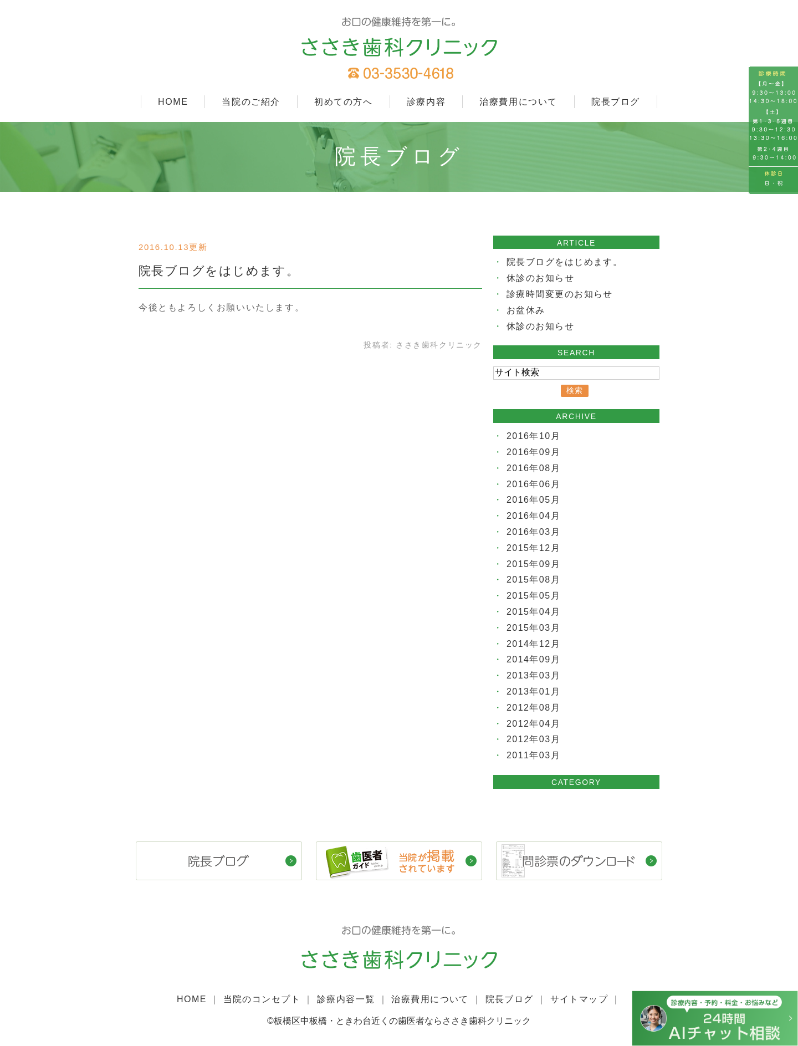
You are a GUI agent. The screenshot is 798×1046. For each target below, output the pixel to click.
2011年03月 (534, 755)
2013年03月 (534, 675)
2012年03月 (534, 739)
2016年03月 (534, 532)
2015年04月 (534, 611)
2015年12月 (534, 548)
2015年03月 (534, 627)
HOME (173, 101)
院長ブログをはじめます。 (219, 271)
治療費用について (518, 101)
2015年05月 (534, 595)
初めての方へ (343, 101)
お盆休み (526, 310)
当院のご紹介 (251, 101)
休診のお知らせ (541, 278)
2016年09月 (534, 452)
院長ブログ (615, 101)
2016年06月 (534, 484)
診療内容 (426, 101)
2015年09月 (534, 564)
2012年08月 (534, 707)
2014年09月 (534, 659)
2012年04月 (534, 723)
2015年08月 (534, 579)
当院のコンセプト (261, 998)
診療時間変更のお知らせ (560, 294)
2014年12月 (534, 644)
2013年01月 (534, 691)
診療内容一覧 (345, 998)
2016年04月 (534, 516)
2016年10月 (534, 436)
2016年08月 (534, 468)
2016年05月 (534, 499)
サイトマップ (580, 998)
